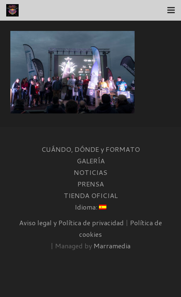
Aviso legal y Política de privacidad (71, 222)
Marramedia (112, 245)
